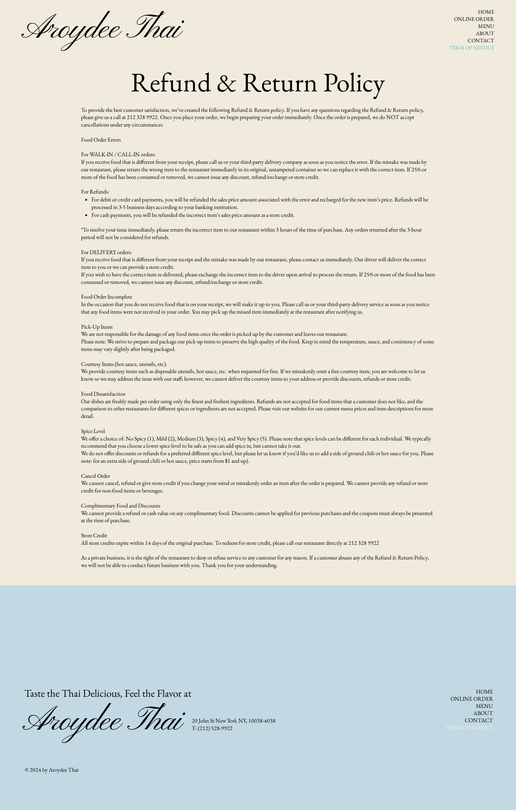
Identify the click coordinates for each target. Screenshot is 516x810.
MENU (486, 26)
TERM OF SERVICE (472, 47)
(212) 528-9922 (215, 728)
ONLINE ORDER (474, 18)
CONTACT (481, 40)
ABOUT (485, 33)
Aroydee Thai (101, 29)
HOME (486, 11)
